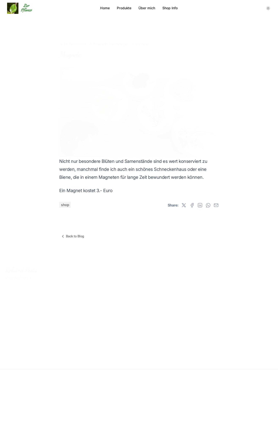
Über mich (146, 8)
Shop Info (170, 8)
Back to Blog (72, 236)
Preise (10, 355)
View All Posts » (18, 274)
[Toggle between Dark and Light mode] (268, 8)
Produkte (124, 8)
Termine (81, 356)
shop (65, 205)
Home (105, 8)
